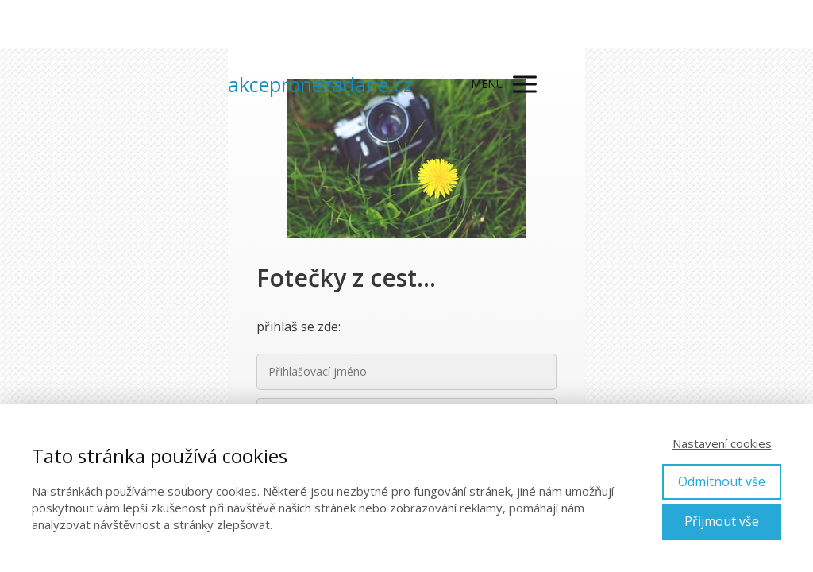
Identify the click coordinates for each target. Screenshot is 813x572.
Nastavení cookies (722, 443)
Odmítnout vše (721, 481)
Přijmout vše (721, 521)
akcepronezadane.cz (320, 85)
